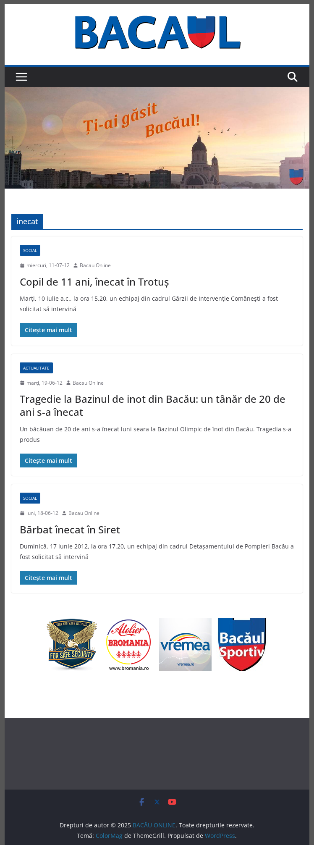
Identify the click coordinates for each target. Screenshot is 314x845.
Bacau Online (95, 265)
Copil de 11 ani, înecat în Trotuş (94, 282)
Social (30, 250)
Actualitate (36, 368)
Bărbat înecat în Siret (70, 529)
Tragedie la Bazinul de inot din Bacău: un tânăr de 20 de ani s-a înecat (152, 405)
